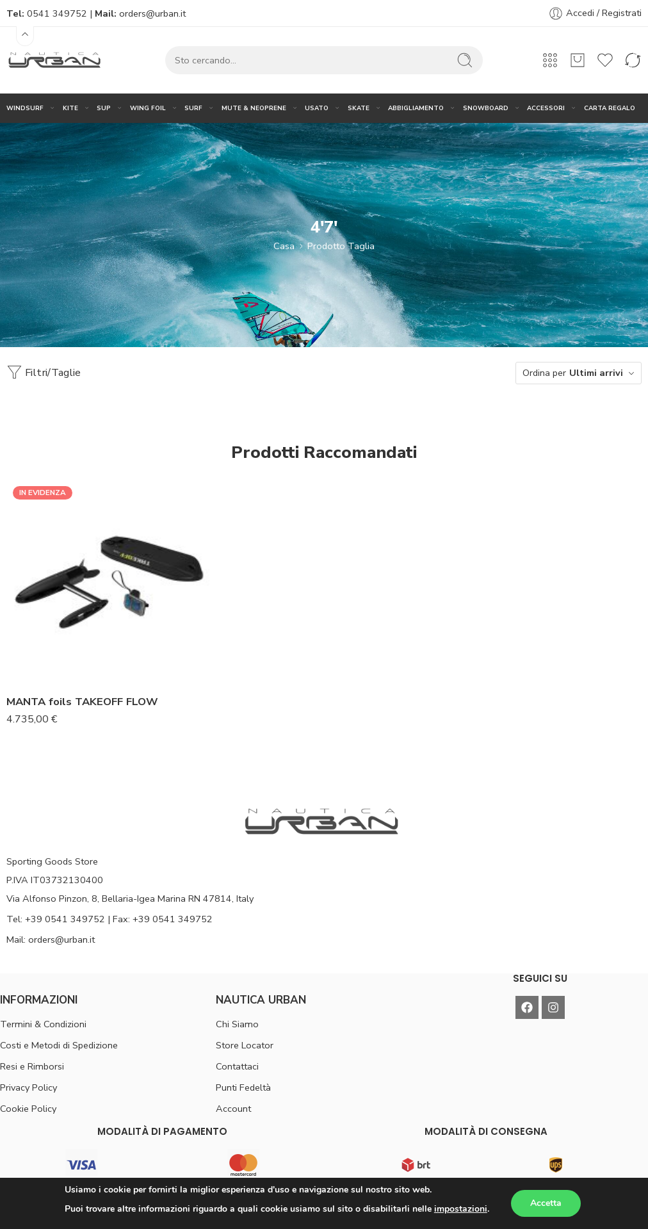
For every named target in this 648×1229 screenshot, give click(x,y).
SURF (193, 108)
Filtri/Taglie (43, 372)
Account (233, 1108)
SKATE (358, 108)
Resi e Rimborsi (32, 1066)
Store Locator (244, 1045)
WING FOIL (148, 108)
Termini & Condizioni (43, 1024)
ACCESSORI (546, 108)
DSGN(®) (453, 1207)
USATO (316, 108)
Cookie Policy (28, 1108)
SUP (104, 108)
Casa (284, 246)
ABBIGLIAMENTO (416, 108)
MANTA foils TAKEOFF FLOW (82, 701)
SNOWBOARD (485, 108)
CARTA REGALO (609, 108)
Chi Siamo (237, 1024)
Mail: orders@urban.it (50, 939)
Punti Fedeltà (243, 1087)
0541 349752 (57, 13)
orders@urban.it (152, 13)
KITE (70, 108)
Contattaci (237, 1066)
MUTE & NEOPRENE (254, 108)
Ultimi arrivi (596, 372)
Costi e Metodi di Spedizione (59, 1045)
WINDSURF (25, 108)
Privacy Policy (28, 1087)
